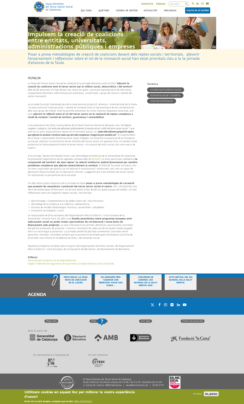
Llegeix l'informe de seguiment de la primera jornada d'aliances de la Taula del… (72, 264)
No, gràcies (211, 394)
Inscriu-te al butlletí (198, 10)
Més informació (83, 401)
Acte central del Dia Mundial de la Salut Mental (180, 280)
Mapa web (51, 321)
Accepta (197, 394)
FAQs (93, 321)
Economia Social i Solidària (165, 95)
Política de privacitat (192, 321)
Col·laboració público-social (165, 90)
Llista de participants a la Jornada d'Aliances (52, 260)
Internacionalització (161, 101)
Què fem (104, 10)
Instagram (204, 3)
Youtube (209, 3)
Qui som (86, 10)
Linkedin (200, 3)
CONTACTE (147, 4)
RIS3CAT (96, 159)
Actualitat (150, 10)
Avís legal (145, 321)
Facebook (158, 309)
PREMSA (161, 4)
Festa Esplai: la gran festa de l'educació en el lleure (76, 280)
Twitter (195, 3)
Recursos (170, 10)
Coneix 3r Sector (127, 10)
